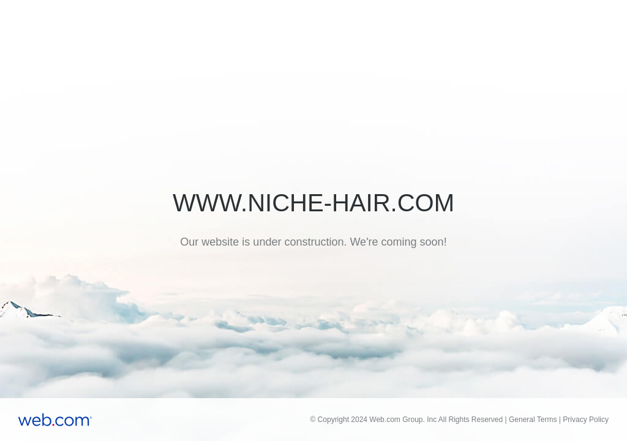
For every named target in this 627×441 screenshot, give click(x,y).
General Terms (533, 419)
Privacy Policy (586, 419)
